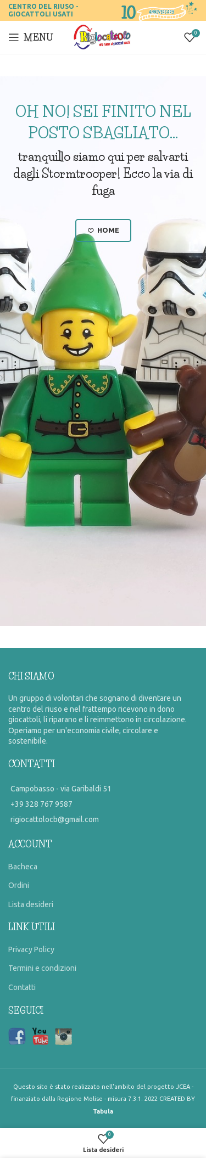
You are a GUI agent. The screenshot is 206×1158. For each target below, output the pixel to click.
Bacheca (22, 866)
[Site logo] (103, 36)
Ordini (18, 885)
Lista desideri (30, 904)
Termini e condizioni (42, 968)
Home (103, 230)
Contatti (22, 987)
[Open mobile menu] (31, 37)
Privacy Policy (31, 949)
